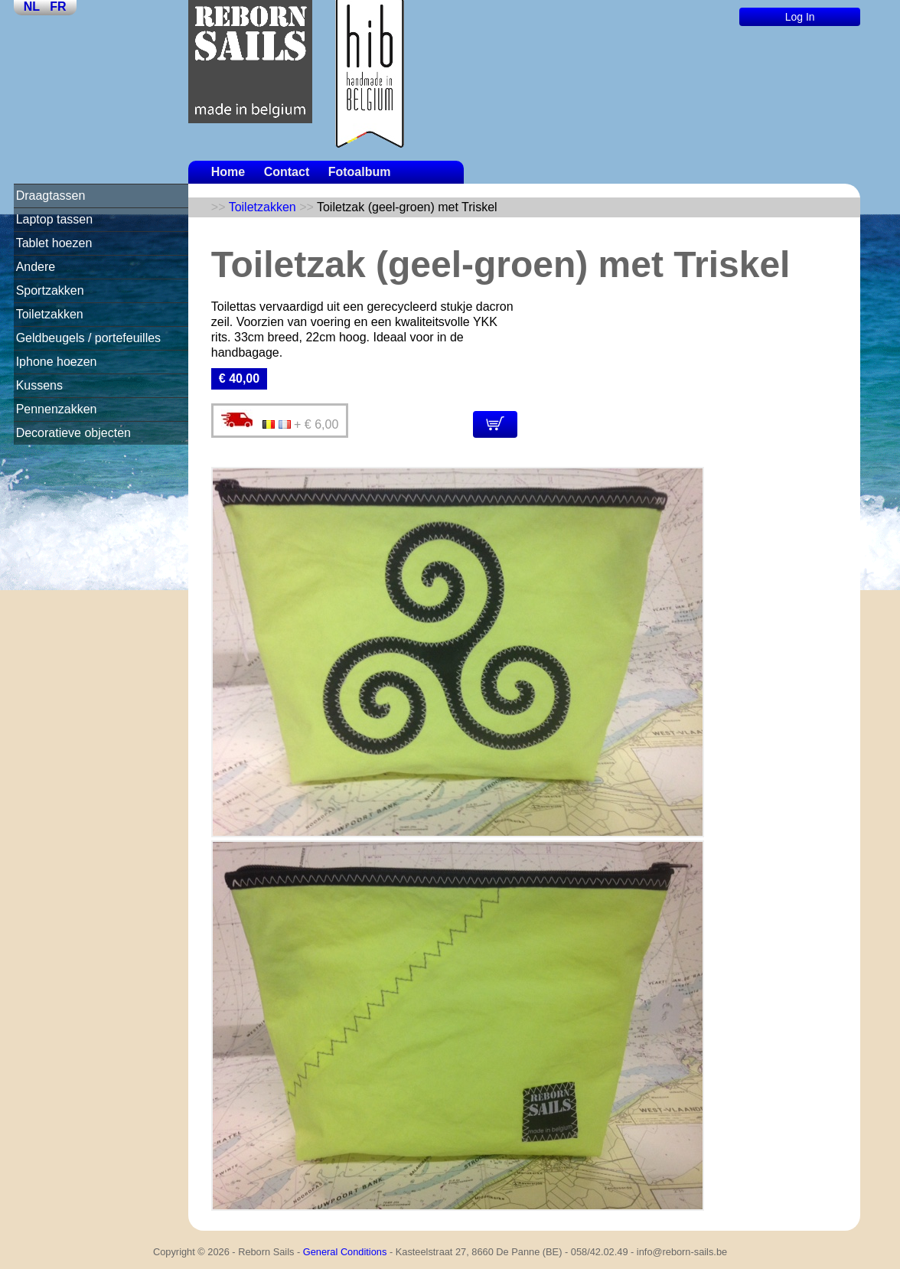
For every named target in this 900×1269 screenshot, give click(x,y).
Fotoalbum (359, 171)
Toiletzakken (49, 314)
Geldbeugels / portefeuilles (88, 337)
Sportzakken (50, 290)
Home (228, 171)
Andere (36, 266)
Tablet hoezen (54, 243)
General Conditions (345, 1252)
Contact (287, 171)
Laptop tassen (54, 219)
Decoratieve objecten (73, 432)
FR (58, 6)
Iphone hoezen (56, 361)
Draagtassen (51, 195)
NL (32, 6)
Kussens (39, 385)
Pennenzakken (56, 409)
